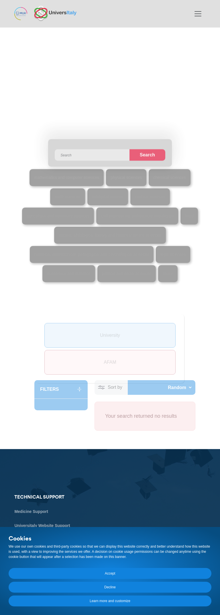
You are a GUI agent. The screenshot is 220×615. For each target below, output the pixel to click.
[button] (61, 389)
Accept (110, 573)
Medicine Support (31, 511)
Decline (110, 587)
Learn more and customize (110, 601)
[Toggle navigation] (198, 13)
